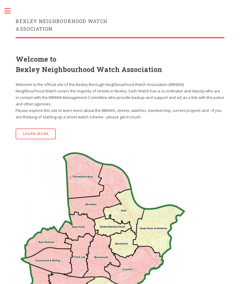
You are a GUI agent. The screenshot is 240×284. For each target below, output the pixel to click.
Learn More (36, 134)
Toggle (10, 11)
